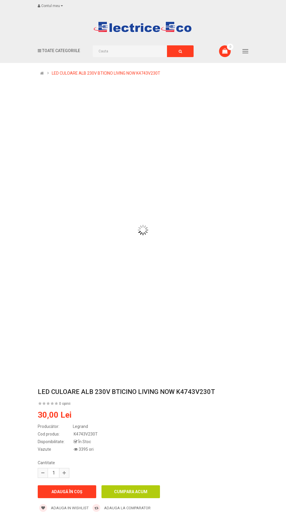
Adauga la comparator (121, 508)
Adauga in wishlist (64, 508)
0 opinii (64, 404)
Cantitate (46, 462)
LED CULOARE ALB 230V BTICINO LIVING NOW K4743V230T (106, 73)
